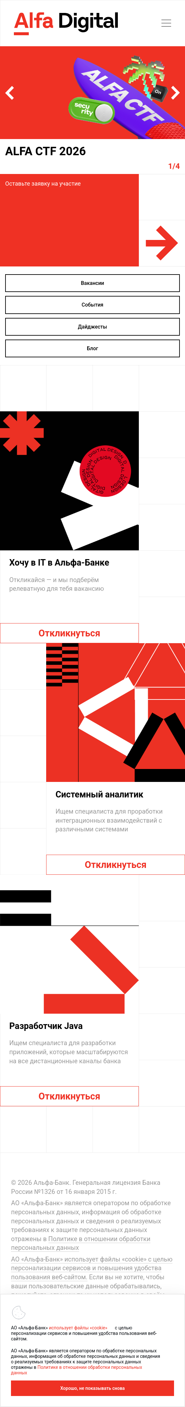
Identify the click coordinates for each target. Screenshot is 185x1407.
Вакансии (92, 283)
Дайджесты (92, 327)
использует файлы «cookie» (78, 1327)
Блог (92, 348)
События (92, 305)
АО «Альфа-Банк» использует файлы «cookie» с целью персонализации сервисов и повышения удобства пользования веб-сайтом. (91, 1268)
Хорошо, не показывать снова (92, 1388)
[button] (9, 93)
